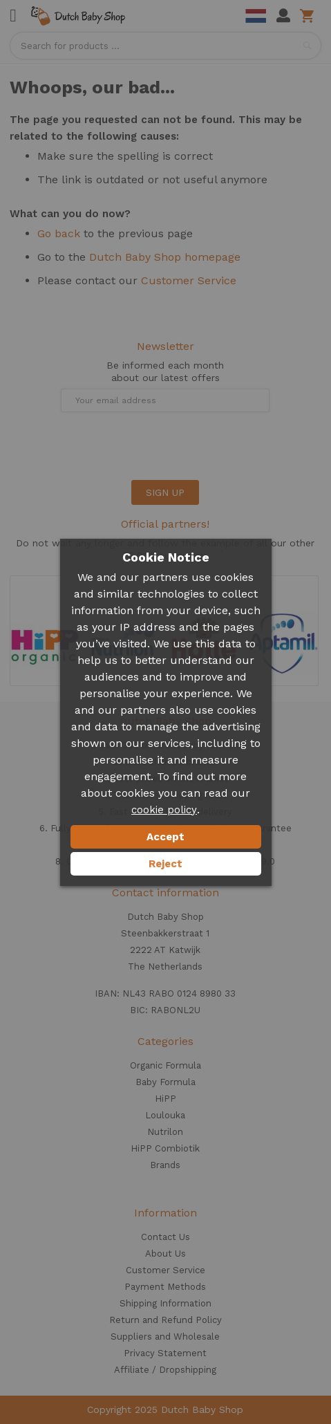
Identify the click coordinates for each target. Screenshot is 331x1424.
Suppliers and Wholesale (165, 1336)
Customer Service (188, 280)
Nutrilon (165, 1132)
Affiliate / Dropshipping (165, 1370)
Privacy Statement (165, 1353)
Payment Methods (165, 1287)
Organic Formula (165, 1065)
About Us (165, 1253)
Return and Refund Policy (165, 1320)
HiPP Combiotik (165, 1148)
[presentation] (115, 446)
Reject (165, 864)
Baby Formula (165, 1082)
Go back (58, 233)
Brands (165, 1165)
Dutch (255, 16)
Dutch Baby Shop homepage (164, 256)
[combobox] (165, 45)
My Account (283, 15)
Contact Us (165, 1237)
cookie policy (164, 810)
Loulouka (165, 1115)
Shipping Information (165, 1303)
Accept (165, 837)
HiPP (165, 1098)
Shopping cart (309, 15)
